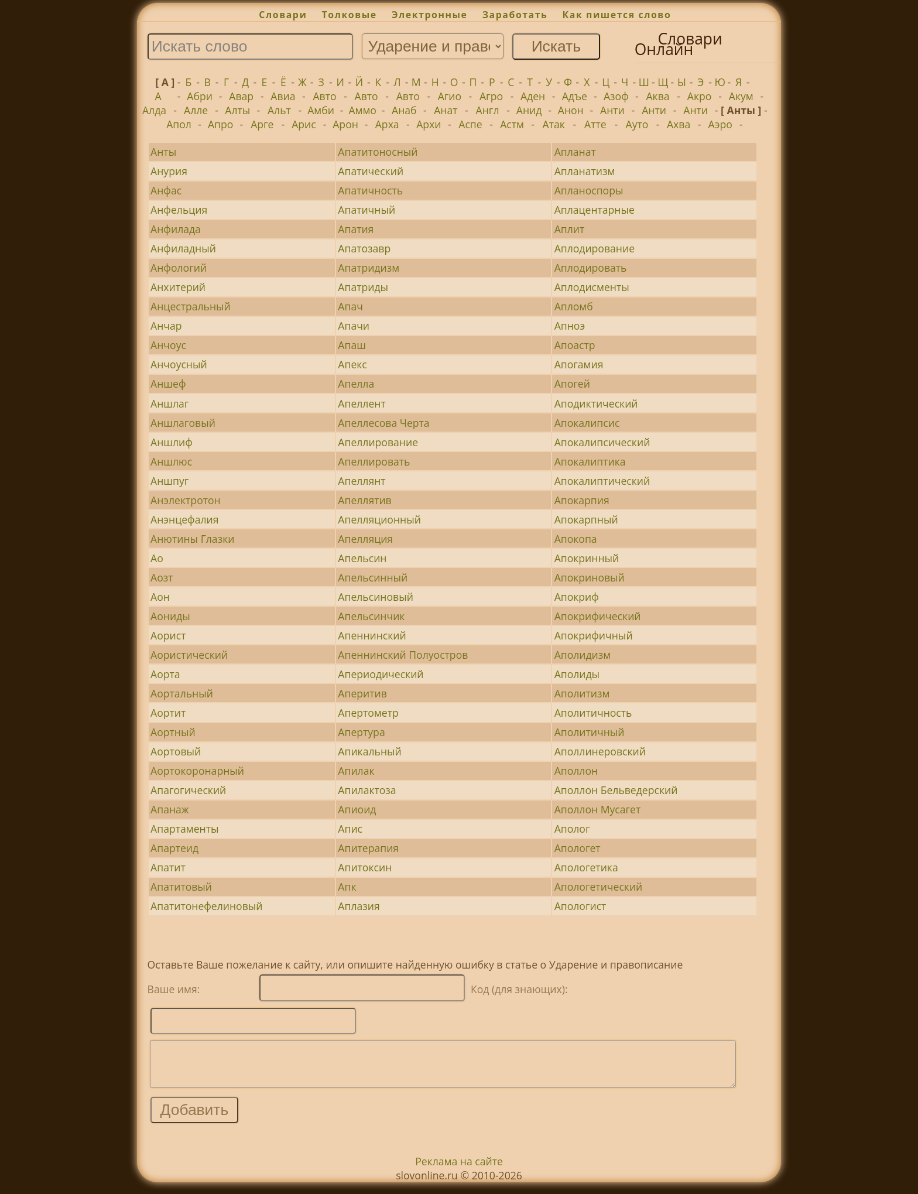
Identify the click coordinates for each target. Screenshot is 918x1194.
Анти (612, 110)
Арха (387, 124)
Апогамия (579, 364)
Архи (428, 124)
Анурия (168, 171)
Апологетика (586, 867)
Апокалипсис (587, 423)
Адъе (574, 96)
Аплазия (358, 906)
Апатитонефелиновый (206, 906)
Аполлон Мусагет (597, 809)
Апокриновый (589, 577)
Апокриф (576, 597)
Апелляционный (379, 519)
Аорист (168, 635)
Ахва (678, 124)
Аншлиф (171, 442)
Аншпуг (169, 481)
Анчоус (168, 345)
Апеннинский (372, 635)
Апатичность (370, 190)
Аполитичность (593, 713)
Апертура (361, 732)
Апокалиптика (590, 461)
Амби (320, 110)
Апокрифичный (593, 635)
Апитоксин (365, 867)
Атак (554, 124)
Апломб (573, 306)
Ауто (637, 124)
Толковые (349, 14)
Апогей (572, 384)
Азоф (616, 96)
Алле (196, 110)
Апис (350, 829)
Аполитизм (582, 693)
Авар (241, 96)
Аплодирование (594, 248)
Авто (324, 96)
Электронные (430, 14)
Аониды (170, 616)
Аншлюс (171, 461)
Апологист (580, 906)
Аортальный (181, 693)
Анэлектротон (185, 500)
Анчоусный (178, 364)
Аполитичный (589, 732)
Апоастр (574, 345)
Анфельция (178, 210)
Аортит (168, 713)
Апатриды (363, 287)
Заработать (515, 14)
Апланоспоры (589, 190)
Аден (532, 96)
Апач (350, 306)
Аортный (173, 732)
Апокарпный (586, 519)
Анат (445, 110)
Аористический (189, 655)
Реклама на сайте (459, 1170)
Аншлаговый (182, 423)
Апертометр (368, 713)
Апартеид (174, 848)
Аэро (720, 124)
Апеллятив (364, 500)
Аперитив (362, 693)
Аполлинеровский (600, 751)
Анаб (404, 110)
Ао (156, 558)
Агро (491, 96)
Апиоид (357, 809)
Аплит (569, 229)
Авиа (282, 96)
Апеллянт (361, 481)
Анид (529, 110)
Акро (699, 96)
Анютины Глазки (192, 539)
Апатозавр (364, 248)
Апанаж (169, 809)
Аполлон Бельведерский (616, 790)
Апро (220, 124)
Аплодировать (590, 268)
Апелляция (365, 539)
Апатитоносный (377, 152)
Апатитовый (181, 887)
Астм (512, 124)
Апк (347, 887)
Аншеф (168, 384)
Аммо (362, 110)
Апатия (356, 229)
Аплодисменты (591, 287)
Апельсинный (372, 577)
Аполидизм (582, 655)
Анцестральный (190, 306)
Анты (163, 152)
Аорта (165, 674)
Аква (657, 96)
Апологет (577, 848)
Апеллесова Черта (383, 423)
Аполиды (577, 674)
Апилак (356, 771)
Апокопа (575, 539)
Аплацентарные (594, 210)
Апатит (168, 867)
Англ (487, 110)
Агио (449, 96)
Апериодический (380, 674)
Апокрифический (597, 616)
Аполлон (576, 771)
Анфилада (175, 229)
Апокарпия (581, 500)
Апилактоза (367, 790)
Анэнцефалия (184, 519)
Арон (345, 124)
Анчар (165, 326)
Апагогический (188, 790)
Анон (571, 110)
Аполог (572, 829)
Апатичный (366, 210)
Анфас (165, 190)
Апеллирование (378, 442)
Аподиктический (596, 403)
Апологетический (598, 887)
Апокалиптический (602, 481)
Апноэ (569, 326)
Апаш (351, 345)
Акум (741, 96)
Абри (200, 96)
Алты (237, 110)
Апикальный (369, 751)
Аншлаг (169, 403)
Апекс (352, 364)
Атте (595, 124)
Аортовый (175, 751)
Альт (279, 110)
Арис (304, 124)
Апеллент (361, 403)
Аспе (470, 124)
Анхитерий (177, 287)
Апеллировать (374, 461)
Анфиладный (183, 248)
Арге (262, 124)
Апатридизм (368, 268)
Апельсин (362, 558)
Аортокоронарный (197, 771)
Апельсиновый (375, 597)
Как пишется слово (617, 14)
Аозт (161, 577)
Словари (283, 14)
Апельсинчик (371, 616)
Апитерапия (368, 848)
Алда (154, 110)
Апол (178, 124)
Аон (160, 597)
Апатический (370, 171)
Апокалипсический (602, 442)
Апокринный (586, 558)
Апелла (356, 384)
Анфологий (178, 268)
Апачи (353, 326)
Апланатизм (584, 171)
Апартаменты (184, 829)
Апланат (575, 152)
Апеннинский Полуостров (403, 655)
